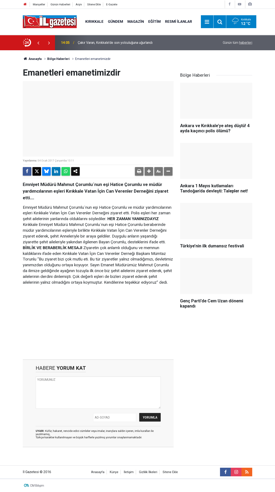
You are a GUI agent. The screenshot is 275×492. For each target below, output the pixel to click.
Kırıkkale (94, 21)
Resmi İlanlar (178, 21)
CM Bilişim (37, 485)
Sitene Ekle (94, 4)
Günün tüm (237, 43)
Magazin (135, 21)
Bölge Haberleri (58, 59)
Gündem (115, 21)
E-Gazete (111, 4)
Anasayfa (32, 59)
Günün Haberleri (60, 4)
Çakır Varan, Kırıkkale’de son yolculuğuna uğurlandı (115, 43)
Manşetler (39, 4)
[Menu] (207, 22)
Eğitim (154, 21)
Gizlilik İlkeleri (148, 472)
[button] (149, 171)
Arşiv (79, 4)
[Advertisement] (98, 322)
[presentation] (38, 42)
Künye (114, 472)
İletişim (129, 472)
